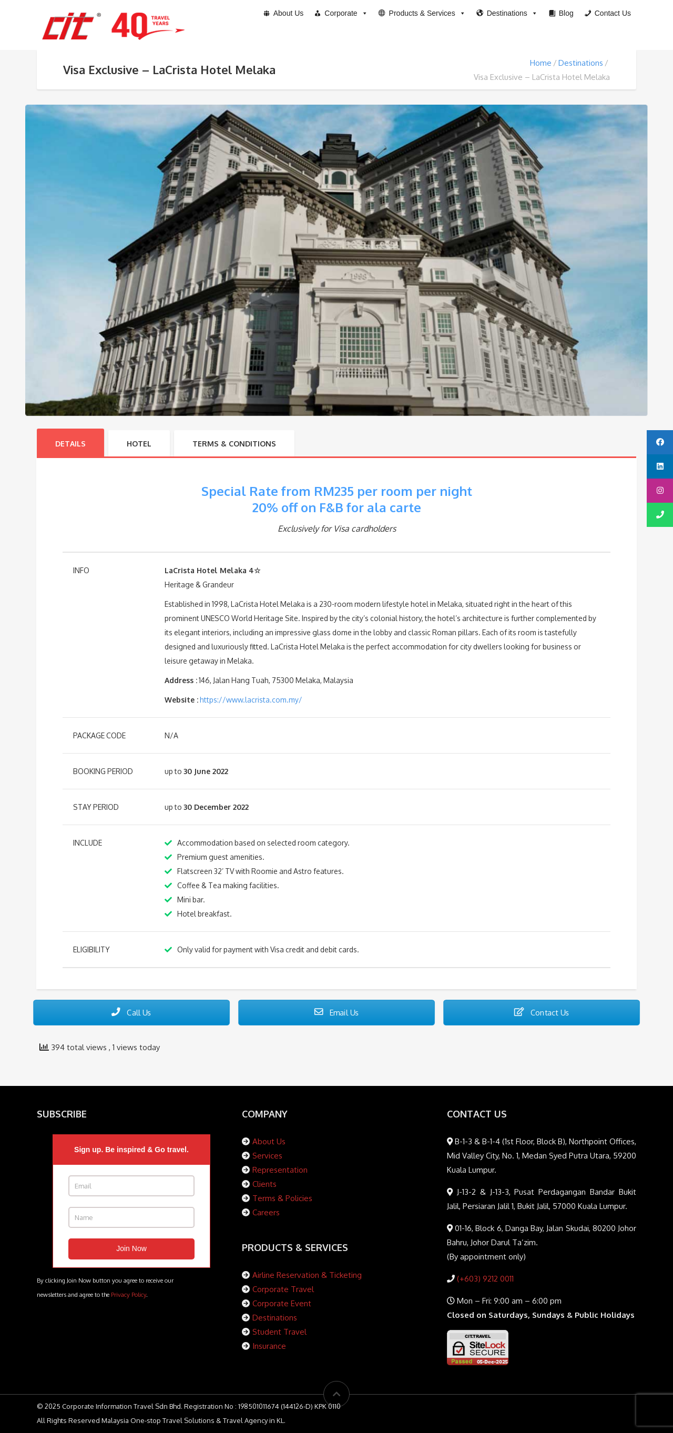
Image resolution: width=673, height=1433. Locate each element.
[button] (422, 13)
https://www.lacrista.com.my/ (251, 699)
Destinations (580, 63)
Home (541, 63)
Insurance (269, 1346)
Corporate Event (281, 1303)
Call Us (131, 1012)
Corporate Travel (283, 1289)
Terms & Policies (282, 1198)
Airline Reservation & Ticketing (307, 1275)
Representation (280, 1170)
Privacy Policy (128, 1294)
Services (267, 1156)
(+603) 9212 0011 (484, 1279)
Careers (266, 1212)
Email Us (337, 1012)
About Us (268, 1141)
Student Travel (279, 1332)
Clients (264, 1184)
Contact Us (542, 1012)
